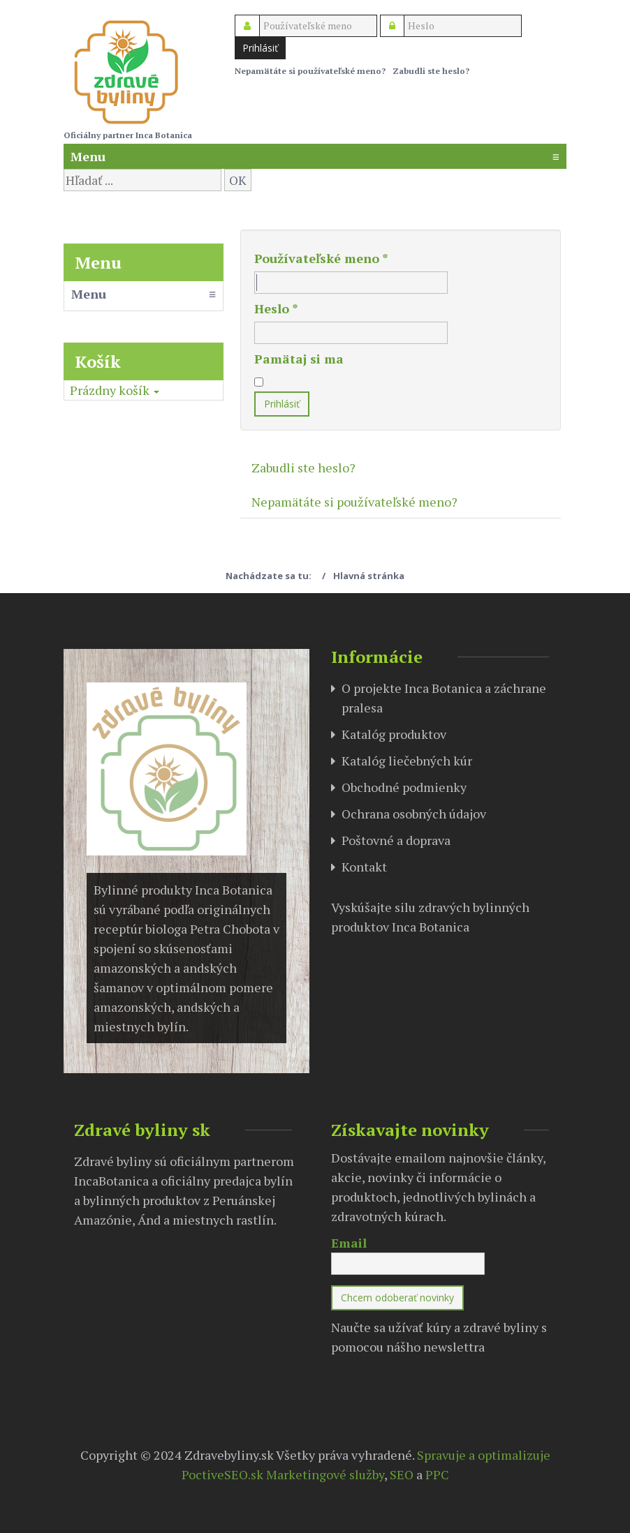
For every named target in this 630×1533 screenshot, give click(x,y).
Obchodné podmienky (404, 787)
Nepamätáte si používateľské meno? (310, 71)
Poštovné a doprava (396, 840)
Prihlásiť (260, 47)
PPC (437, 1474)
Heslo (276, 308)
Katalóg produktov (394, 734)
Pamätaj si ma (299, 358)
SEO (401, 1474)
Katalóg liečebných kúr (407, 760)
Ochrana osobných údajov (414, 813)
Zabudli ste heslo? (431, 71)
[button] (114, 390)
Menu (315, 156)
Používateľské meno (321, 258)
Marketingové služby (325, 1474)
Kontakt (364, 866)
